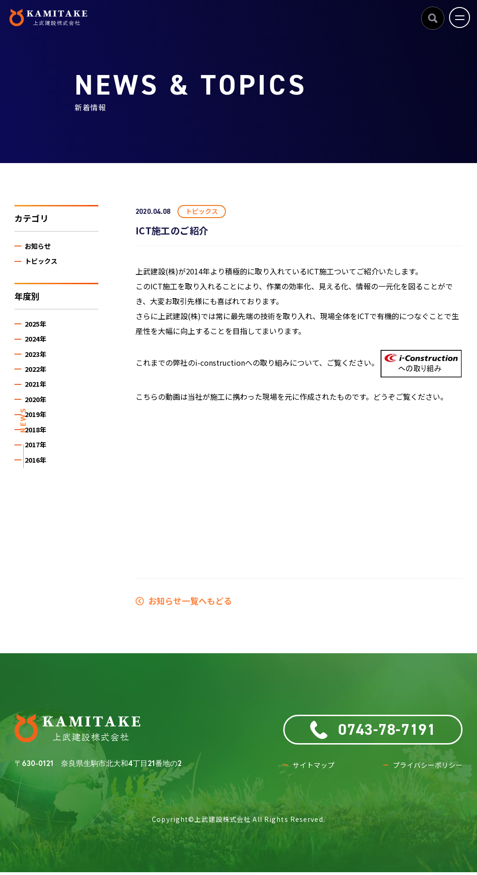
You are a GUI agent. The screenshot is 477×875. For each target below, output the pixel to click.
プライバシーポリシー (425, 767)
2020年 (38, 408)
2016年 (38, 473)
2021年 (38, 391)
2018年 (38, 440)
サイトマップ (315, 767)
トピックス (43, 262)
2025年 (38, 326)
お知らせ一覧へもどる (184, 601)
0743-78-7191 (372, 730)
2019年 (38, 424)
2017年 (38, 457)
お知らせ (40, 247)
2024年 (38, 343)
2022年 (38, 375)
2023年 (38, 359)
